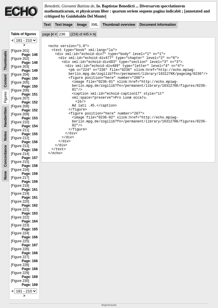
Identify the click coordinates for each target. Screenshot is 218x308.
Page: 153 (30, 118)
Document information (158, 25)
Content (5, 80)
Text (47, 25)
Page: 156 (30, 142)
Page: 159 (30, 174)
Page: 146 (30, 55)
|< (52, 34)
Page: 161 (30, 190)
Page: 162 (30, 205)
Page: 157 (30, 158)
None (5, 175)
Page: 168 (30, 253)
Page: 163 (30, 213)
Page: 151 (30, 94)
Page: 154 (30, 126)
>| (94, 34)
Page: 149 (30, 71)
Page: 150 (30, 78)
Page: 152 (30, 102)
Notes (5, 136)
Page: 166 (30, 237)
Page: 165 (30, 229)
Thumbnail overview (118, 25)
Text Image (64, 25)
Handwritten (5, 117)
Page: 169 (30, 277)
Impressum (108, 305)
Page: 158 (30, 166)
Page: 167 (30, 245)
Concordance (5, 156)
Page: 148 (30, 63)
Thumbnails (5, 60)
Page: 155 (30, 134)
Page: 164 (30, 221)
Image (82, 25)
